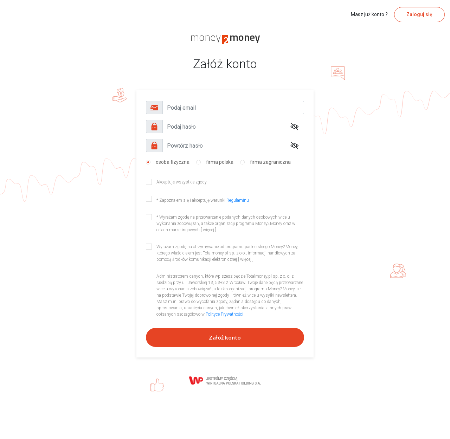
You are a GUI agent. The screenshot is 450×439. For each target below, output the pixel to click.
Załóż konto (225, 337)
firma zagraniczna (270, 162)
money (225, 37)
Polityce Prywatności (224, 314)
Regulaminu (237, 200)
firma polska (219, 162)
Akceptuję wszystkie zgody (181, 182)
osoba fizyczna (172, 162)
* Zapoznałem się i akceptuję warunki (202, 200)
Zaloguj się (419, 14)
